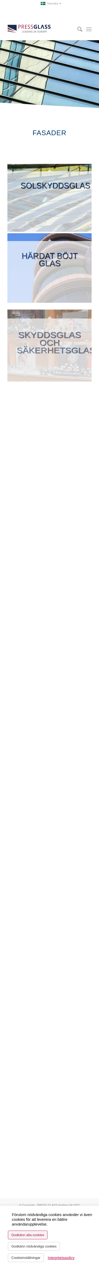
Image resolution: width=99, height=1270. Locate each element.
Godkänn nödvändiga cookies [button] (33, 1246)
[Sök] (77, 29)
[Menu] (89, 29)
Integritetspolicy (61, 1258)
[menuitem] (51, 3)
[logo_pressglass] (41, 29)
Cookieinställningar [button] (25, 1258)
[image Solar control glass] (49, 198)
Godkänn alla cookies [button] (27, 1235)
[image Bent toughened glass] (49, 265)
